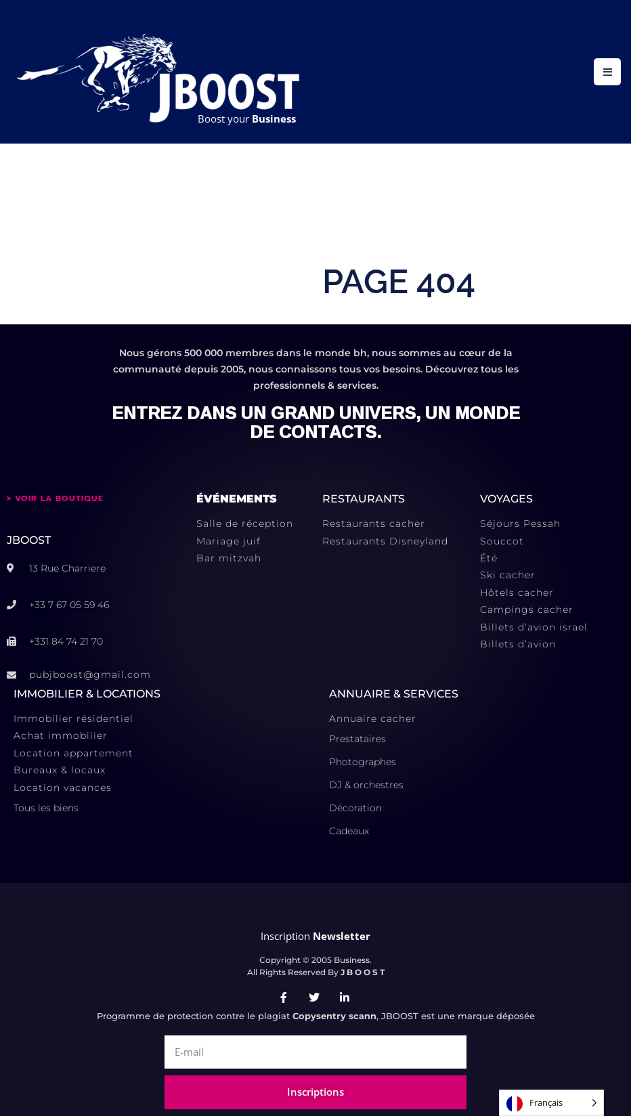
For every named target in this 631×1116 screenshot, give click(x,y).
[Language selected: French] (551, 1103)
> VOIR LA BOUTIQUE (55, 498)
